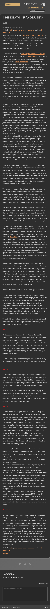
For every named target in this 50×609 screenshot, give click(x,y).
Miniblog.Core (15, 607)
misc (11, 30)
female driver (33, 56)
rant (15, 30)
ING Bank (13, 237)
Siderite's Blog (34, 4)
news (20, 30)
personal (31, 30)
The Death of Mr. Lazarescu (32, 35)
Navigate (6, 553)
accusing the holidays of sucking (33, 54)
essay (25, 30)
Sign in (45, 607)
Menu (8, 5)
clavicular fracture (21, 62)
